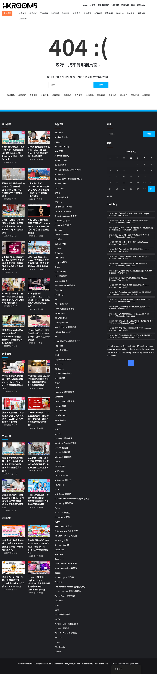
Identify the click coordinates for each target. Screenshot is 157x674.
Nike (57, 489)
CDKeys (58, 202)
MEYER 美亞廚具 (62, 452)
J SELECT (59, 364)
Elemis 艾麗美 (61, 281)
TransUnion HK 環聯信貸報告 (68, 591)
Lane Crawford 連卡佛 (65, 401)
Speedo (58, 573)
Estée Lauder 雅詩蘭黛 (65, 285)
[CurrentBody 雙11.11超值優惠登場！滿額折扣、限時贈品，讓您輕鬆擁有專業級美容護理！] (39, 403)
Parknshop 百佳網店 (64, 503)
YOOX (57, 642)
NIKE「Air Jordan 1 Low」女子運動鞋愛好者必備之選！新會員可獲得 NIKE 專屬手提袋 (38, 261)
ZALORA (58, 651)
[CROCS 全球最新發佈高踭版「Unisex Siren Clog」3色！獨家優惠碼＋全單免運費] (39, 137)
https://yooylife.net (72, 664)
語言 (133, 5)
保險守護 (141, 13)
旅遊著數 (23, 13)
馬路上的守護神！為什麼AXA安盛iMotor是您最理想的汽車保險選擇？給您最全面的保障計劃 (13, 501)
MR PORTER (60, 466)
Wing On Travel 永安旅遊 (66, 633)
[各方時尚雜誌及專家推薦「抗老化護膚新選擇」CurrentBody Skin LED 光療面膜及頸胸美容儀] (13, 366)
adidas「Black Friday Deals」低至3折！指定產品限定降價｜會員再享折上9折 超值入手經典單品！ (13, 263)
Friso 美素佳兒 (61, 304)
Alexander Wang (62, 146)
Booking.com (61, 183)
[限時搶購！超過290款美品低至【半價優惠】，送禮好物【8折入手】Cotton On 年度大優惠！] (13, 174)
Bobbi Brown (60, 174)
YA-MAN (58, 637)
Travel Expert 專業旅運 (65, 596)
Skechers (59, 554)
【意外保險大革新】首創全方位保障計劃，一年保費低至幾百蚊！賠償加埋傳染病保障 (38, 499)
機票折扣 (33, 13)
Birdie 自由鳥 (61, 165)
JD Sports (59, 369)
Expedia (58, 290)
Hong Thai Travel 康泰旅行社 (68, 341)
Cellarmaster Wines (63, 207)
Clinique (58, 230)
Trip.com (59, 600)
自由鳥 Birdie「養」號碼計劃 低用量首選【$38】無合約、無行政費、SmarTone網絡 (13, 581)
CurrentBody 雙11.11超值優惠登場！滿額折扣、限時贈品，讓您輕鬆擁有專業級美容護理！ (38, 418)
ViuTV (57, 619)
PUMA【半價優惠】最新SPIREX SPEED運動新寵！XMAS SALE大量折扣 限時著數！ (13, 298)
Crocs (57, 267)
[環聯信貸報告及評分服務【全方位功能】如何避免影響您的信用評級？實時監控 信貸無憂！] (13, 448)
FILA (57, 299)
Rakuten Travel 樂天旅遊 (66, 536)
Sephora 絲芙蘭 (62, 545)
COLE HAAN (60, 244)
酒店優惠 (44, 13)
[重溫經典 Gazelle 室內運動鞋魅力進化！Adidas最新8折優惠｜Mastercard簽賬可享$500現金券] (13, 321)
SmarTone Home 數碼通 (66, 563)
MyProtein (59, 471)
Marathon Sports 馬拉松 (66, 443)
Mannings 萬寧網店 (63, 438)
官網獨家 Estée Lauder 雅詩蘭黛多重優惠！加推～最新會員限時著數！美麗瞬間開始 (39, 380)
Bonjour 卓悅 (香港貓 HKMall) (68, 179)
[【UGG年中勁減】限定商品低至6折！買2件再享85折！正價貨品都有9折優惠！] (39, 321)
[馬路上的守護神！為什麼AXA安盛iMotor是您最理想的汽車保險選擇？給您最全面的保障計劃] (13, 485)
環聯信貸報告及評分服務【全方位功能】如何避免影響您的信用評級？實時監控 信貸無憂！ (12, 464)
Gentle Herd (60, 313)
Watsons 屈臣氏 (62, 628)
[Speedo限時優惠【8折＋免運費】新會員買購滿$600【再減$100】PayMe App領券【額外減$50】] (13, 137)
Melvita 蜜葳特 (61, 447)
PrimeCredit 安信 (62, 517)
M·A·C (57, 429)
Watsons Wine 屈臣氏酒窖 (66, 624)
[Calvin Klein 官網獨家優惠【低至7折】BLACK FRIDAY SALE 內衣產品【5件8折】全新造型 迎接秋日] (39, 210)
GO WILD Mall (61, 318)
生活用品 (98, 13)
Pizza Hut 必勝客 (62, 512)
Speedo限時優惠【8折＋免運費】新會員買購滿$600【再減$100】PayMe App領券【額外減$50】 (13, 153)
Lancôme (59, 397)
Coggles (58, 239)
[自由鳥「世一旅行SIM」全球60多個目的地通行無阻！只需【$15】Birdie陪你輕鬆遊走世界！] (39, 531)
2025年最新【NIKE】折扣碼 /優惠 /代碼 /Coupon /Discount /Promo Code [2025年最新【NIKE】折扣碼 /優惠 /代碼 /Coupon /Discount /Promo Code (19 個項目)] (128, 279)
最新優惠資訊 (103, 5)
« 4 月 (109, 196)
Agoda (57, 142)
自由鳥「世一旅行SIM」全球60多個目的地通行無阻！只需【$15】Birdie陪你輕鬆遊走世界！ (39, 546)
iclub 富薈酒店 (61, 350)
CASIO (57, 193)
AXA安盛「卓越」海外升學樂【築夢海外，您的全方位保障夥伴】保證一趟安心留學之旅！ (38, 463)
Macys (58, 434)
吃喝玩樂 (55, 13)
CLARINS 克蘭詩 (62, 220)
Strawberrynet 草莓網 (64, 577)
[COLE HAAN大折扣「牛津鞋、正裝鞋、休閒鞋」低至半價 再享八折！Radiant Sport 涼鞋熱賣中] (13, 210)
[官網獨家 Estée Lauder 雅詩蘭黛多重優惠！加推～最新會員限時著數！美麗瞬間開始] (39, 366)
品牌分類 (125, 5)
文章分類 (115, 5)
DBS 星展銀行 (61, 276)
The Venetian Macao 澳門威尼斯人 (70, 587)
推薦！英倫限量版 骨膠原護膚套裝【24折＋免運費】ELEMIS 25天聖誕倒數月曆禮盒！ (13, 417)
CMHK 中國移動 (62, 234)
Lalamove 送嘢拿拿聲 (64, 392)
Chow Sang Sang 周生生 (66, 216)
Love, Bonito (60, 420)
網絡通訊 (130, 13)
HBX (57, 336)
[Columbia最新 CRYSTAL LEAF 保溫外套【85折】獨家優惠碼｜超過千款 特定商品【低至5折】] (39, 174)
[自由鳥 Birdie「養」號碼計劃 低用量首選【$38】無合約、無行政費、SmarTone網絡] (13, 567)
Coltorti (58, 248)
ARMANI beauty (62, 156)
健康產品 (76, 13)
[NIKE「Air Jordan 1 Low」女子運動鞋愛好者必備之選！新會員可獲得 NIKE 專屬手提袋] (39, 247)
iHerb (57, 355)
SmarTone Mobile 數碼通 (66, 568)
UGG (57, 610)
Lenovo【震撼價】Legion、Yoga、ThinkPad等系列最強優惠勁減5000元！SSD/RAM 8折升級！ (39, 583)
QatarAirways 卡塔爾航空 (66, 531)
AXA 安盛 (59, 151)
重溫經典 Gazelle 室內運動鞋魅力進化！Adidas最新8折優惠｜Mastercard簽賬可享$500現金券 (12, 336)
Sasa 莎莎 (59, 559)
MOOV (57, 461)
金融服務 (23, 18)
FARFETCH (59, 295)
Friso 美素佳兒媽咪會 (64, 308)
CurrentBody (60, 271)
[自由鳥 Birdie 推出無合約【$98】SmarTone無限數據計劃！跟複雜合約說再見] (13, 531)
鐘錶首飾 (120, 13)
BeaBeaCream (61, 160)
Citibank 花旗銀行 (63, 225)
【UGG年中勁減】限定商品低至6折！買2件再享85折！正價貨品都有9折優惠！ (39, 335)
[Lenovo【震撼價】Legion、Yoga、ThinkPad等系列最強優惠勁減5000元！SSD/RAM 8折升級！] (39, 567)
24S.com (59, 132)
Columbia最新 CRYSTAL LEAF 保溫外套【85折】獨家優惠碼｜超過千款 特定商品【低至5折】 (38, 189)
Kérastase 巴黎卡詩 (64, 373)
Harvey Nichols (61, 322)
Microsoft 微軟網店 (63, 457)
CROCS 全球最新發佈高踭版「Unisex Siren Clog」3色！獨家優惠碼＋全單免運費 (39, 151)
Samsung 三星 (61, 540)
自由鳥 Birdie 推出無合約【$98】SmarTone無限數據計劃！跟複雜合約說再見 (13, 545)
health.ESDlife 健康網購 (65, 327)
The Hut (58, 582)
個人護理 (87, 13)
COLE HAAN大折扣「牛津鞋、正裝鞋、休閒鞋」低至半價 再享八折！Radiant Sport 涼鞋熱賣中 (13, 226)
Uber (57, 605)
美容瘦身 (66, 13)
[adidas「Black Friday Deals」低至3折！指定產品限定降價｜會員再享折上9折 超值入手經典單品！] (13, 247)
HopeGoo (59, 346)
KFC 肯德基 (60, 378)
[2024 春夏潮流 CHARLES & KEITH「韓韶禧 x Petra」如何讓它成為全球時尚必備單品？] (39, 284)
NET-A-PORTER (61, 475)
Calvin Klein (60, 188)
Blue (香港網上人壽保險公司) (68, 169)
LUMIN (58, 424)
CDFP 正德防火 (61, 197)
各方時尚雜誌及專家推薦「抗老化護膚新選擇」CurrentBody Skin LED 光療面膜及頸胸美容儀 (13, 382)
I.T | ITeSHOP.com (63, 359)
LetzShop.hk (60, 410)
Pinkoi (57, 508)
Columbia (59, 253)
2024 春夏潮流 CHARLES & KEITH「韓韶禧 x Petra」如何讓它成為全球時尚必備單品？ (39, 299)
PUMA (57, 522)
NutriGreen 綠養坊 (63, 494)
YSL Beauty (60, 647)
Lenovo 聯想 (60, 406)
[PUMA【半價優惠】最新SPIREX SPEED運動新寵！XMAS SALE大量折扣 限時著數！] (13, 284)
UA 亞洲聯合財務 (62, 614)
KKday (57, 383)
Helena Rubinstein (63, 332)
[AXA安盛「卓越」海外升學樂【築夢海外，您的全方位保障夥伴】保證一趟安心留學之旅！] (39, 448)
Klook (57, 387)
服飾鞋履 (109, 13)
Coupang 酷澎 (61, 262)
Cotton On (59, 258)
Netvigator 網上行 (63, 480)
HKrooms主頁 (89, 5)
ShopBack (59, 549)
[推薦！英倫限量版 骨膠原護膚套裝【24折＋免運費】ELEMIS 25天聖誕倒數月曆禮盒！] (13, 403)
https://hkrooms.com (99, 664)
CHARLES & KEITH (63, 211)
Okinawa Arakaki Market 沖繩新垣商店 (72, 498)
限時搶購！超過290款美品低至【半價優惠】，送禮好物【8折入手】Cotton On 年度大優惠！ (13, 189)
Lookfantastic (61, 415)
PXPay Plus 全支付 (63, 526)
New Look (59, 485)
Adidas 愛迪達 (61, 137)
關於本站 (141, 5)
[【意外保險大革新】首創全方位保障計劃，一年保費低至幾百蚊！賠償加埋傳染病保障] (39, 485)
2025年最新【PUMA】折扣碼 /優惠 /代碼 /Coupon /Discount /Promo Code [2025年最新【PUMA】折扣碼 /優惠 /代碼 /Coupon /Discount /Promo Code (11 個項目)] (129, 286)
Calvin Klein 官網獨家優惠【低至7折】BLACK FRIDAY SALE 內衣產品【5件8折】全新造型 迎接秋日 (39, 226)
